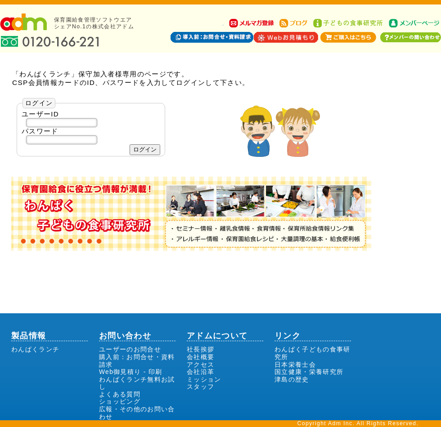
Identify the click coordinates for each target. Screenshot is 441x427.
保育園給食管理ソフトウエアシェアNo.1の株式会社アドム (94, 23)
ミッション (204, 379)
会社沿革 (200, 371)
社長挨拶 (200, 349)
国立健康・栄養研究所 (308, 371)
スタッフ (200, 386)
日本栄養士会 (295, 364)
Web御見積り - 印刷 (130, 371)
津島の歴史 (291, 379)
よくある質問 (119, 394)
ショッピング (119, 401)
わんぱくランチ (35, 349)
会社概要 (200, 356)
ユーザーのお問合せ (130, 349)
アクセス (200, 364)
